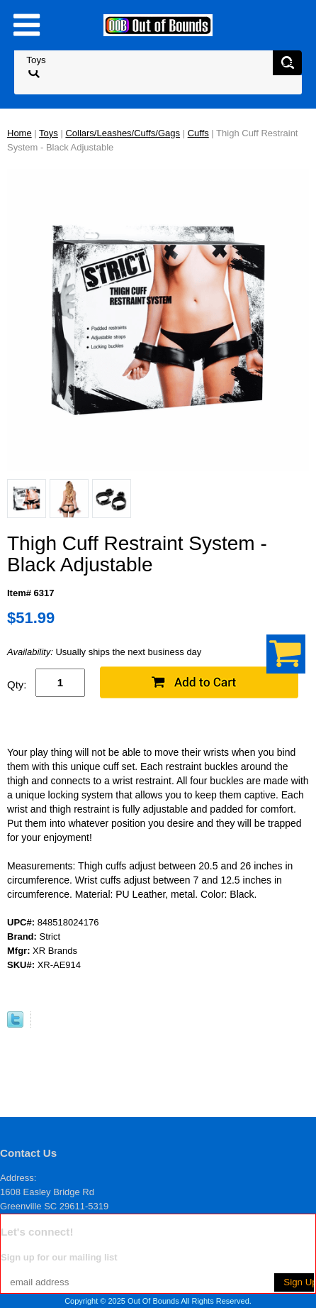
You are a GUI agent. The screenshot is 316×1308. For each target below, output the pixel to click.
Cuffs (198, 133)
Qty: (17, 684)
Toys (48, 133)
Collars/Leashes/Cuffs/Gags (122, 133)
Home (19, 133)
